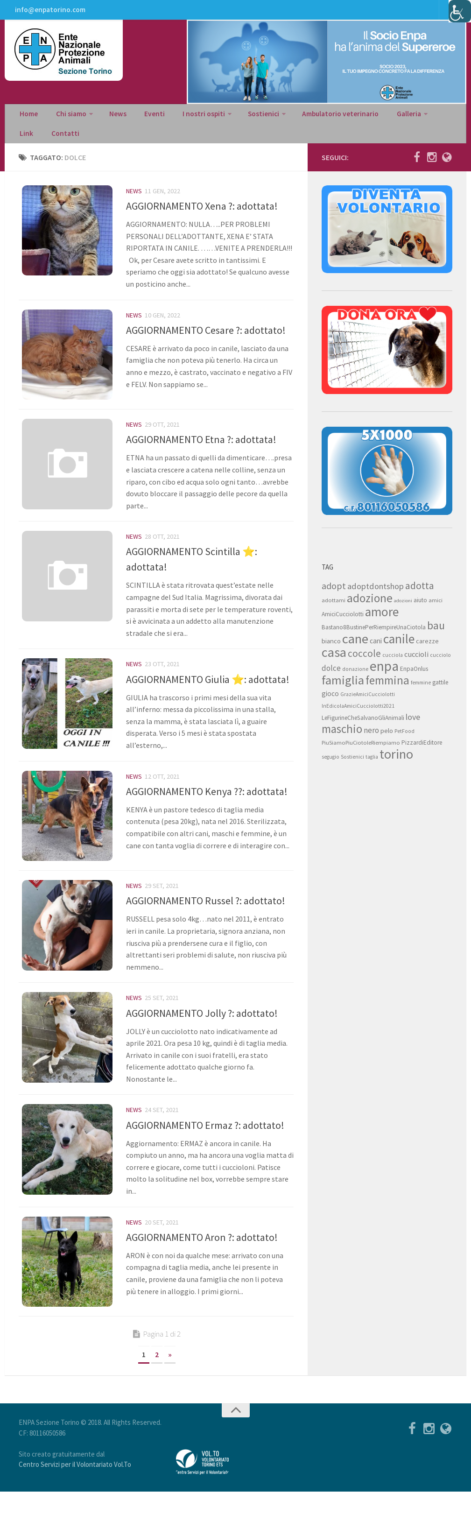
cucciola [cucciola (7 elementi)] (392, 666)
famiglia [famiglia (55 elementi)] (343, 691)
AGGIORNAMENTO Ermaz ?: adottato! (205, 1143)
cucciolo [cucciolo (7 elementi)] (440, 666)
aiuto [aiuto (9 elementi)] (420, 611)
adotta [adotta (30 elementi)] (419, 596)
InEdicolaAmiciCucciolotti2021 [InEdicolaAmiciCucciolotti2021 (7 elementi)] (358, 717)
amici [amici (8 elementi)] (436, 611)
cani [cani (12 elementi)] (376, 652)
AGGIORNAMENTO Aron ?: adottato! (202, 1256)
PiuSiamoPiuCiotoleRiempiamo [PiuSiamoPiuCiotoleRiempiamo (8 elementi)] (361, 753)
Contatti (32, 143)
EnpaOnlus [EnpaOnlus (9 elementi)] (414, 680)
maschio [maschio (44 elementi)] (342, 740)
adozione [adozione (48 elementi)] (370, 609)
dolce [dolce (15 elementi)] (331, 679)
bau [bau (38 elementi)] (436, 637)
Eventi (142, 119)
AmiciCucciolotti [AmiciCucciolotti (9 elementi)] (343, 625)
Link (422, 119)
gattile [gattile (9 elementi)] (440, 693)
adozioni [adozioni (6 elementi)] (403, 612)
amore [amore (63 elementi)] (382, 623)
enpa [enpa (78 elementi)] (384, 677)
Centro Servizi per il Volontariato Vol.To (75, 1486)
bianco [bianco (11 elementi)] (331, 652)
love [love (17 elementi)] (413, 728)
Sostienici (244, 119)
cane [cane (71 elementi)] (355, 649)
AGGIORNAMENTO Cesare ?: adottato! (206, 341)
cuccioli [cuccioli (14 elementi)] (416, 665)
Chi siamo (66, 119)
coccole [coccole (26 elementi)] (364, 664)
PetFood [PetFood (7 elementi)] (404, 742)
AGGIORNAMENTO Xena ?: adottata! (202, 217)
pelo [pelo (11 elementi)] (386, 741)
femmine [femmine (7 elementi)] (421, 693)
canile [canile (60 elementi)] (399, 650)
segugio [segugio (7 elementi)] (330, 768)
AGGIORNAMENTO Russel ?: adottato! (205, 918)
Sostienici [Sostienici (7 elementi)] (352, 768)
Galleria (383, 119)
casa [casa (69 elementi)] (334, 663)
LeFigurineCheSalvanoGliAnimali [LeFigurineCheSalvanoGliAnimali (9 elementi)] (363, 729)
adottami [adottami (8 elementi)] (333, 611)
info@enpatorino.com (49, 11)
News (110, 119)
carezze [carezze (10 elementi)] (427, 652)
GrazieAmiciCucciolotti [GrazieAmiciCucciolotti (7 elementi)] (367, 705)
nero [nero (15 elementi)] (371, 741)
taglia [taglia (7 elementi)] (372, 768)
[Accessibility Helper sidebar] (460, 11)
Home (28, 119)
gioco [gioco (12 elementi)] (330, 704)
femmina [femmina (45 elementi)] (387, 691)
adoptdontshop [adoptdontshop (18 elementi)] (375, 597)
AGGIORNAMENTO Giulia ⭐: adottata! (207, 693)
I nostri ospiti (187, 119)
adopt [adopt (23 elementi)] (334, 597)
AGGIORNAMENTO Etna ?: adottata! (201, 453)
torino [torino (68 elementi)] (396, 765)
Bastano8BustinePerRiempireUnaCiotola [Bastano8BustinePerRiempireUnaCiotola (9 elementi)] (374, 638)
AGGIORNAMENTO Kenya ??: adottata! (207, 806)
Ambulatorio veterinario (319, 119)
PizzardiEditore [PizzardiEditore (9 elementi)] (421, 754)
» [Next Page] (170, 1376)
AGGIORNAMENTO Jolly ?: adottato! (202, 1031)
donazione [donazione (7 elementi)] (355, 680)
